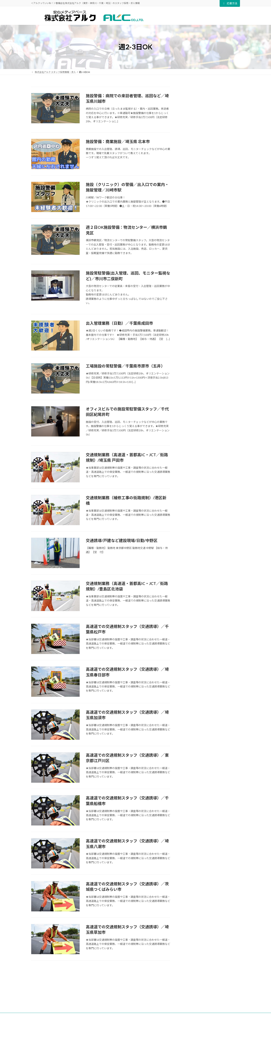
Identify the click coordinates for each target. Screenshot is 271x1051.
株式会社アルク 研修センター (217, 99)
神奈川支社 (180, 1040)
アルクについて (132, 992)
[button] (211, 240)
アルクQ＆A (157, 992)
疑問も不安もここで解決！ (216, 120)
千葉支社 (178, 1036)
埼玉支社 (178, 1032)
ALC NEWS (108, 992)
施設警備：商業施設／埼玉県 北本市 (118, 141)
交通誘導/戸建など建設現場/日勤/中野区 (122, 540)
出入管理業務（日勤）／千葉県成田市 (119, 323)
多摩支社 (178, 1028)
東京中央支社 (181, 1025)
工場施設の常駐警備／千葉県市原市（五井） (125, 366)
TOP (89, 992)
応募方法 (229, 3)
